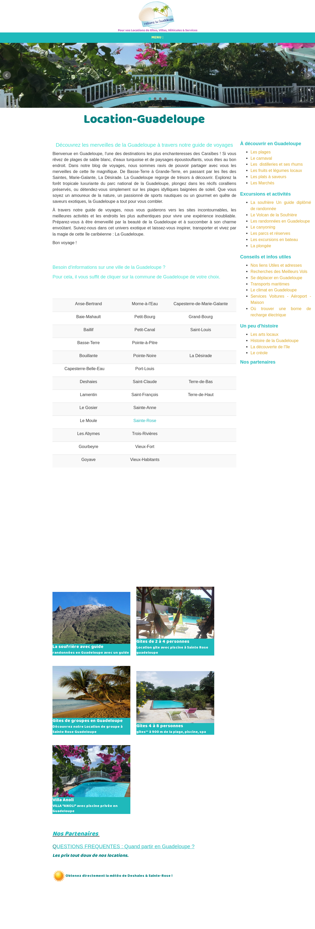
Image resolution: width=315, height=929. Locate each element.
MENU (157, 38)
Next (308, 75)
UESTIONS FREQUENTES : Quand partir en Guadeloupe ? (126, 846)
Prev (7, 75)
